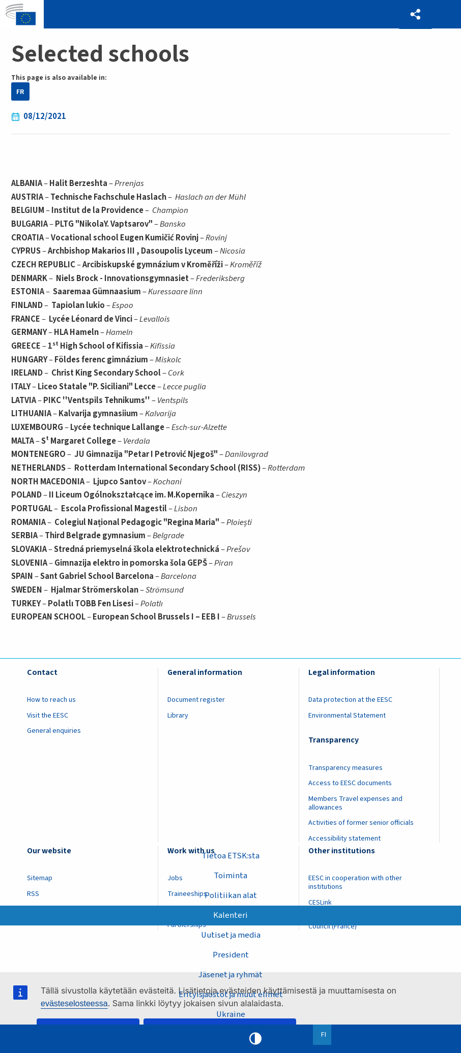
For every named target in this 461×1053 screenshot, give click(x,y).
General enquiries (54, 731)
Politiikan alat (231, 895)
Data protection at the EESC (350, 700)
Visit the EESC (47, 715)
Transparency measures (345, 768)
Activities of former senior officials (361, 823)
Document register (196, 700)
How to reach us (51, 700)
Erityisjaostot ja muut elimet (231, 994)
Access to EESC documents (350, 783)
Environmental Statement (347, 715)
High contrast (255, 1039)
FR (20, 92)
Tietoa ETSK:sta (230, 856)
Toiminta (230, 876)
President (231, 955)
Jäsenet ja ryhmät (230, 975)
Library (177, 715)
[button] (415, 14)
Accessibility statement (344, 838)
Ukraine (230, 1014)
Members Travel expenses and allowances (355, 803)
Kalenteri (230, 915)
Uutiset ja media (231, 935)
